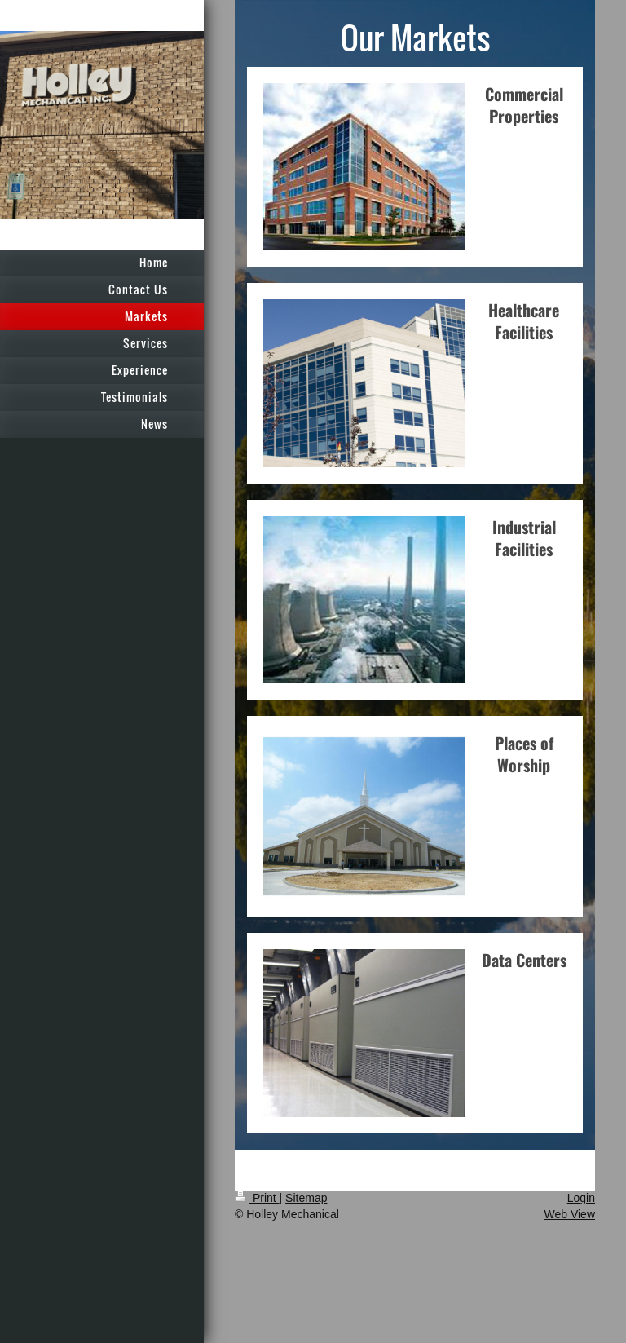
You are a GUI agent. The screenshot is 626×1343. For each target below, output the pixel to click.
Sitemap (306, 1197)
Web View (569, 1214)
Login (581, 1197)
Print (257, 1197)
